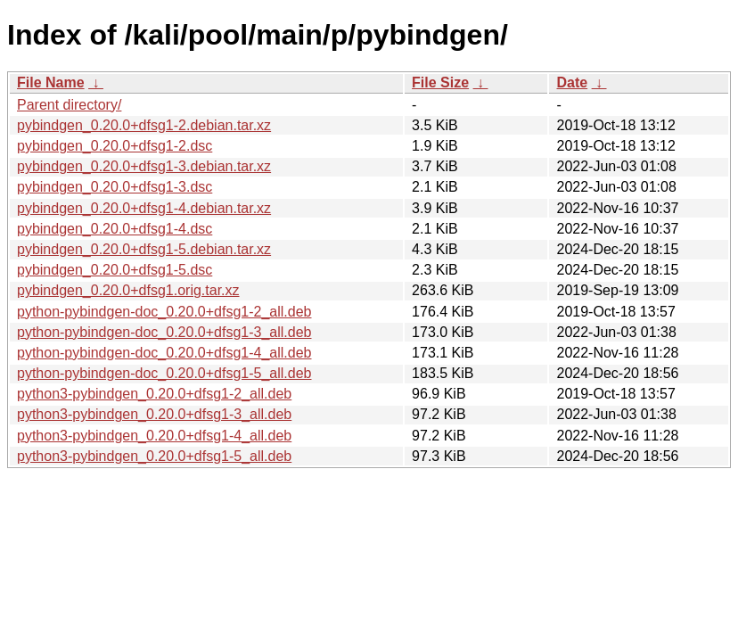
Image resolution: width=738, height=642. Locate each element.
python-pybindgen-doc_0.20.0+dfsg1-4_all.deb (164, 352)
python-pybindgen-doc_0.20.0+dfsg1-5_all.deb (164, 373)
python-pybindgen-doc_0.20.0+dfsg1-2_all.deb (164, 311)
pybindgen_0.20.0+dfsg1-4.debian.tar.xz (144, 208)
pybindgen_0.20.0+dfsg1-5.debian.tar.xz (144, 249)
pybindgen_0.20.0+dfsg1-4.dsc (114, 228)
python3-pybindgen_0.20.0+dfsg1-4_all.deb (154, 435)
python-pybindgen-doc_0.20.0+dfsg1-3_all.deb (164, 332)
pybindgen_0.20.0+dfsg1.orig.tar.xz (128, 290)
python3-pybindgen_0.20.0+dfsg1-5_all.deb (154, 456)
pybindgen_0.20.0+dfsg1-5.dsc (114, 269)
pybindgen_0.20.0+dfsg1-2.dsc (114, 145)
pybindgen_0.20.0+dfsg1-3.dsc (114, 186)
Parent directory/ (69, 104)
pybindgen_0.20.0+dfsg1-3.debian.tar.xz (144, 166)
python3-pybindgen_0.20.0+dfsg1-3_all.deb (154, 414)
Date (571, 82)
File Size (440, 82)
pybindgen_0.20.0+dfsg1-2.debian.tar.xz (144, 125)
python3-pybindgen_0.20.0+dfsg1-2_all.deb (154, 393)
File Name (51, 82)
